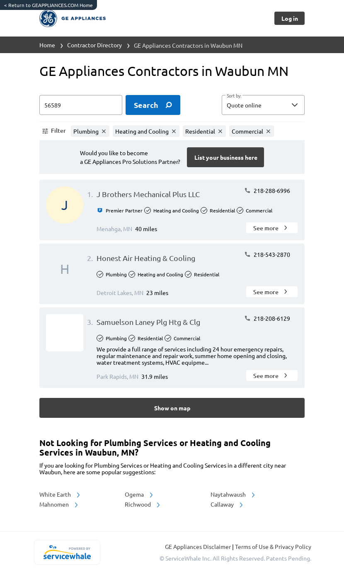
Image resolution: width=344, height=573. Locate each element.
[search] (153, 105)
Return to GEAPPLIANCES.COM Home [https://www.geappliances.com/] (48, 5)
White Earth (60, 494)
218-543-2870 (267, 254)
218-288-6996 (267, 190)
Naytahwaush (233, 494)
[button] (263, 105)
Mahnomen (59, 504)
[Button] (289, 18)
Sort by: (234, 96)
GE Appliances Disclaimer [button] (198, 546)
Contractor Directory (94, 45)
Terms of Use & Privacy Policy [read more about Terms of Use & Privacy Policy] (273, 546)
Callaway (227, 504)
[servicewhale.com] (67, 552)
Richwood (143, 504)
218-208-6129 (267, 318)
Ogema (139, 494)
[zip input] (80, 105)
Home (47, 45)
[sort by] (275, 105)
